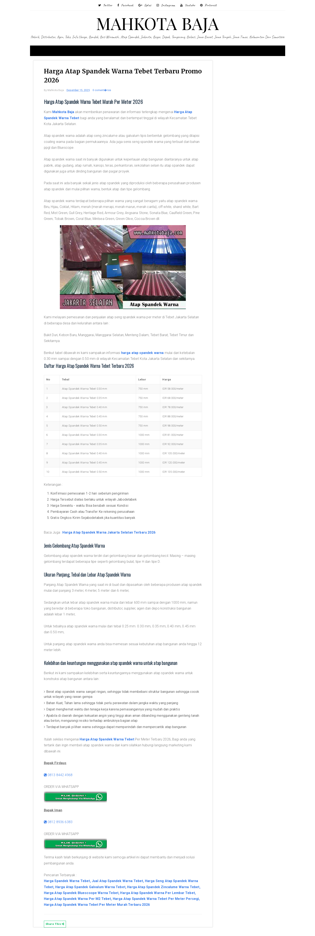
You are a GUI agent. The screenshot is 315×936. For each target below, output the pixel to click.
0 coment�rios (102, 90)
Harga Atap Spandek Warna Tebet (107, 739)
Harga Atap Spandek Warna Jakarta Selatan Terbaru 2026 (108, 532)
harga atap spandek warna (142, 353)
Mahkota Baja (63, 112)
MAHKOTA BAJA (157, 23)
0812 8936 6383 (58, 822)
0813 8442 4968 (58, 775)
